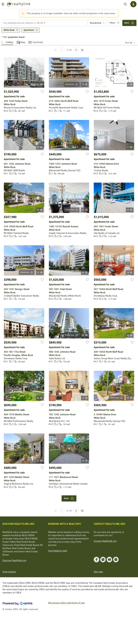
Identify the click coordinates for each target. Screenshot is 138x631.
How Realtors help (57, 550)
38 (85, 272)
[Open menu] (3, 4)
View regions (9, 571)
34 (85, 84)
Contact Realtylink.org (105, 541)
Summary (38, 42)
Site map (98, 571)
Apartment (29, 30)
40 (40, 147)
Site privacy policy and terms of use (66, 602)
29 (129, 272)
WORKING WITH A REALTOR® (64, 523)
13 (85, 398)
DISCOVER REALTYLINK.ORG (18, 523)
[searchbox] (42, 23)
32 (40, 84)
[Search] (125, 4)
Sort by (128, 42)
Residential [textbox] (95, 23)
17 (129, 147)
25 (129, 210)
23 (85, 210)
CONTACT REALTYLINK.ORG (109, 523)
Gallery (9, 42)
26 (85, 335)
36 (40, 210)
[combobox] (44, 23)
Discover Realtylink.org (14, 560)
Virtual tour (71, 84)
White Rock (9, 30)
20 (85, 147)
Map (22, 42)
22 (40, 272)
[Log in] (133, 4)
